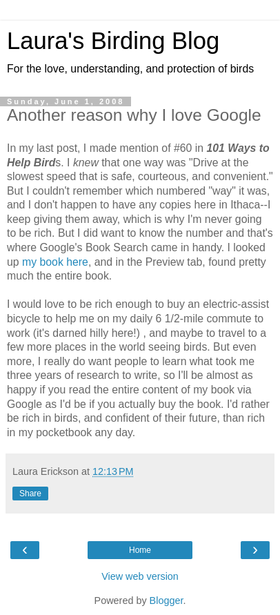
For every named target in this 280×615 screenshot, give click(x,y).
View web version (140, 576)
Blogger (166, 600)
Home (140, 550)
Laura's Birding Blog (113, 41)
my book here (55, 262)
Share (30, 493)
